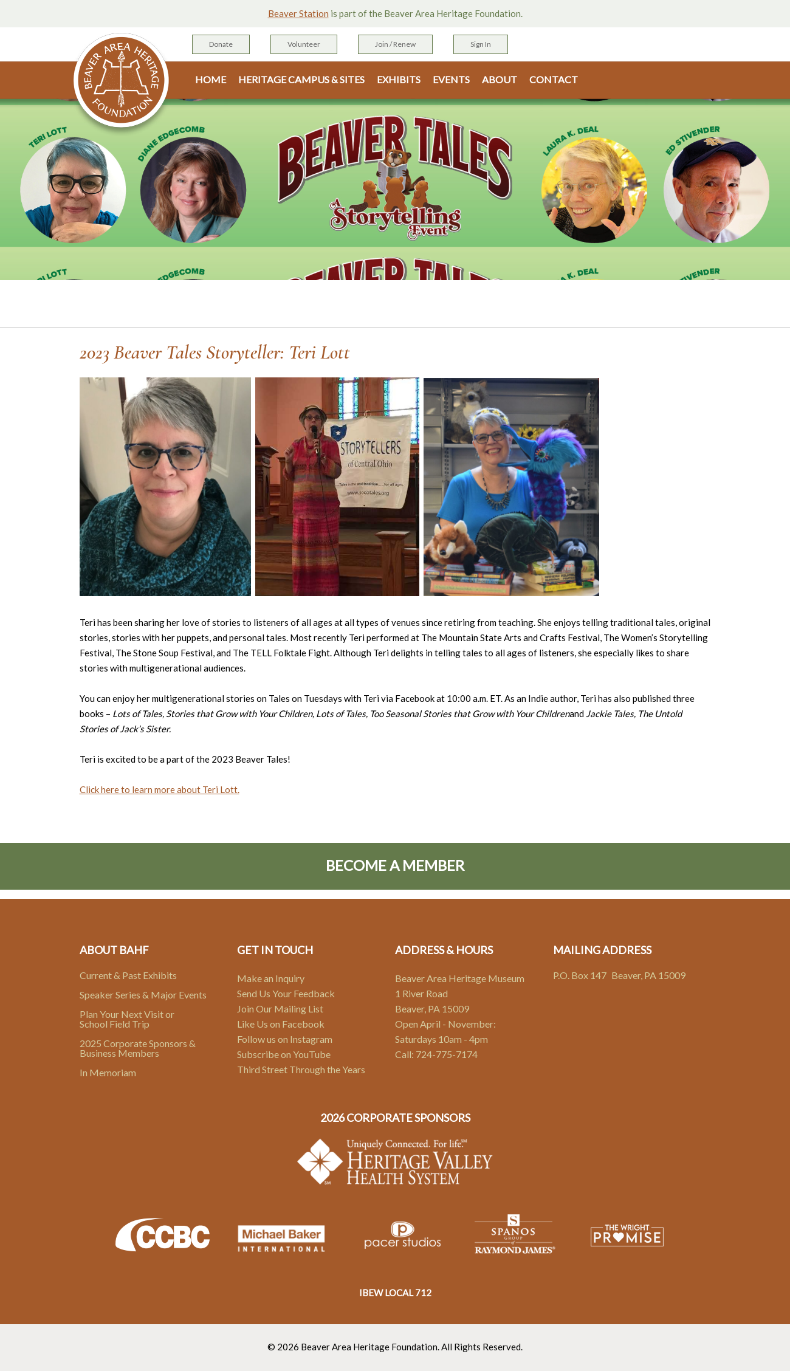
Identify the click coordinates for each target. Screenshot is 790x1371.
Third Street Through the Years (301, 1069)
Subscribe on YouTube (284, 1054)
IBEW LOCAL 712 (395, 1292)
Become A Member (395, 865)
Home (210, 79)
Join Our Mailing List (280, 1008)
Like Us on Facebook (281, 1023)
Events (451, 79)
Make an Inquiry (270, 978)
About (499, 79)
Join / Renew (395, 44)
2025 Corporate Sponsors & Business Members (138, 1048)
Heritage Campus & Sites (301, 79)
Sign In (480, 44)
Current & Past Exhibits (128, 975)
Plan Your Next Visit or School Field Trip (127, 1018)
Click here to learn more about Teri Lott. (159, 789)
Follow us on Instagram (284, 1039)
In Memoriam (108, 1072)
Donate (221, 44)
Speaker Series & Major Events (143, 994)
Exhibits (399, 79)
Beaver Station (298, 13)
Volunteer (303, 44)
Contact (553, 79)
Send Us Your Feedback (286, 993)
